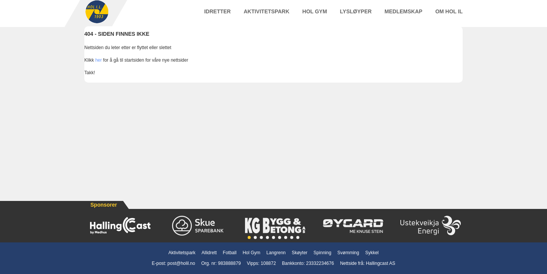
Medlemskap (403, 15)
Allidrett (209, 252)
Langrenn (276, 252)
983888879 (229, 263)
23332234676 (320, 263)
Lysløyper (356, 15)
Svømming (348, 252)
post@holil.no (181, 263)
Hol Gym (314, 15)
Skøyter (299, 252)
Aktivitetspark (266, 15)
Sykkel (371, 252)
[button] (249, 237)
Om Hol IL (449, 15)
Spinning (322, 252)
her (98, 67)
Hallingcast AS (380, 263)
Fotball (230, 252)
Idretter (217, 15)
